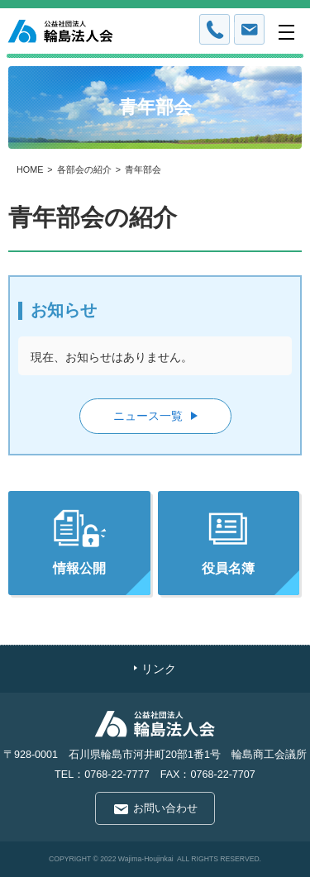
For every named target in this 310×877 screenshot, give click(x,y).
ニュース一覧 (148, 415)
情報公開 (79, 541)
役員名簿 (228, 541)
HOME (30, 169)
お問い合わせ (165, 809)
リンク (158, 669)
